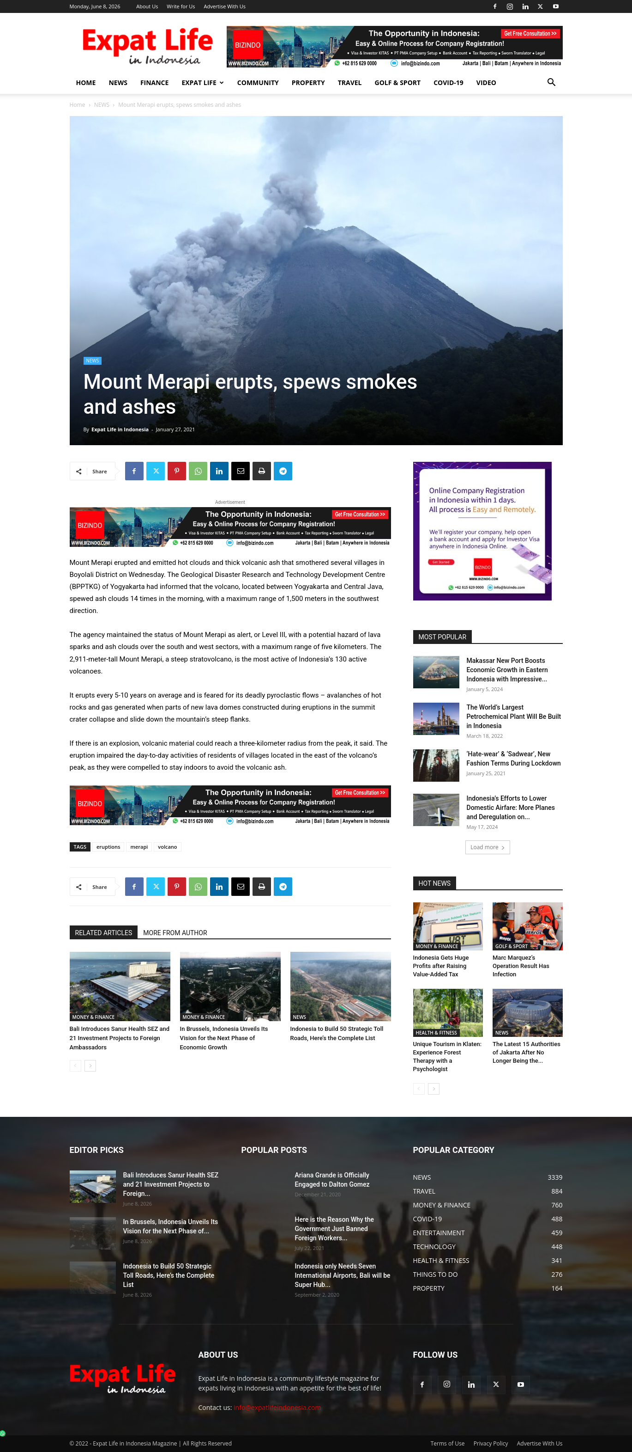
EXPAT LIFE (202, 82)
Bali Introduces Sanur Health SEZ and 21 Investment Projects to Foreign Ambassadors (120, 1038)
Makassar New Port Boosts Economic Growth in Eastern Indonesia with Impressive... (507, 670)
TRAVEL (350, 82)
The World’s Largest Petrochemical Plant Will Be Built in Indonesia (514, 716)
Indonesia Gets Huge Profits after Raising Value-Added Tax (441, 966)
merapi (139, 846)
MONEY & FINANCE (93, 1017)
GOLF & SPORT (398, 82)
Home (77, 105)
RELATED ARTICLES (103, 933)
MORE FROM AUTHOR (175, 933)
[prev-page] (75, 1066)
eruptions (108, 846)
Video (486, 82)
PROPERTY (308, 82)
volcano (167, 846)
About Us (147, 6)
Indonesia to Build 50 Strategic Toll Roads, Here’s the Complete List (169, 1275)
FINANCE (154, 82)
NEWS (117, 82)
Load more (487, 847)
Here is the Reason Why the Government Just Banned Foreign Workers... (334, 1229)
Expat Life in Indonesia (120, 429)
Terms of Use (448, 1443)
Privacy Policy (491, 1443)
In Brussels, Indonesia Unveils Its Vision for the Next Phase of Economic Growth (224, 1038)
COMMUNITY (258, 82)
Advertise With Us (225, 6)
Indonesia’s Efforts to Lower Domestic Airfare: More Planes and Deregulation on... (511, 808)
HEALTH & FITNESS (436, 1032)
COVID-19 (448, 82)
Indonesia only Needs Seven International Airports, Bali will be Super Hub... (343, 1275)
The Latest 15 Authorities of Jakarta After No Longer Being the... (526, 1052)
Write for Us (181, 6)
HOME (86, 82)
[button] (552, 83)
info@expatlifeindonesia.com (277, 1407)
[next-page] (90, 1066)
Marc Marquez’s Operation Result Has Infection (521, 966)
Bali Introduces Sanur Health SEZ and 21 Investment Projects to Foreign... (171, 1184)
